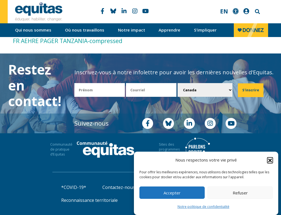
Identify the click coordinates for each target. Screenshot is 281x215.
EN (224, 11)
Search (257, 11)
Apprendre (169, 30)
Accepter (172, 193)
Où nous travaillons (84, 30)
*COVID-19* (73, 187)
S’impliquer (205, 30)
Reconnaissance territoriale (89, 200)
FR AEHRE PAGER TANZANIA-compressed (67, 41)
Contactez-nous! (119, 187)
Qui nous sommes (33, 30)
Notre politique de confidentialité (203, 207)
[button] (270, 160)
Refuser (240, 193)
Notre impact (131, 30)
